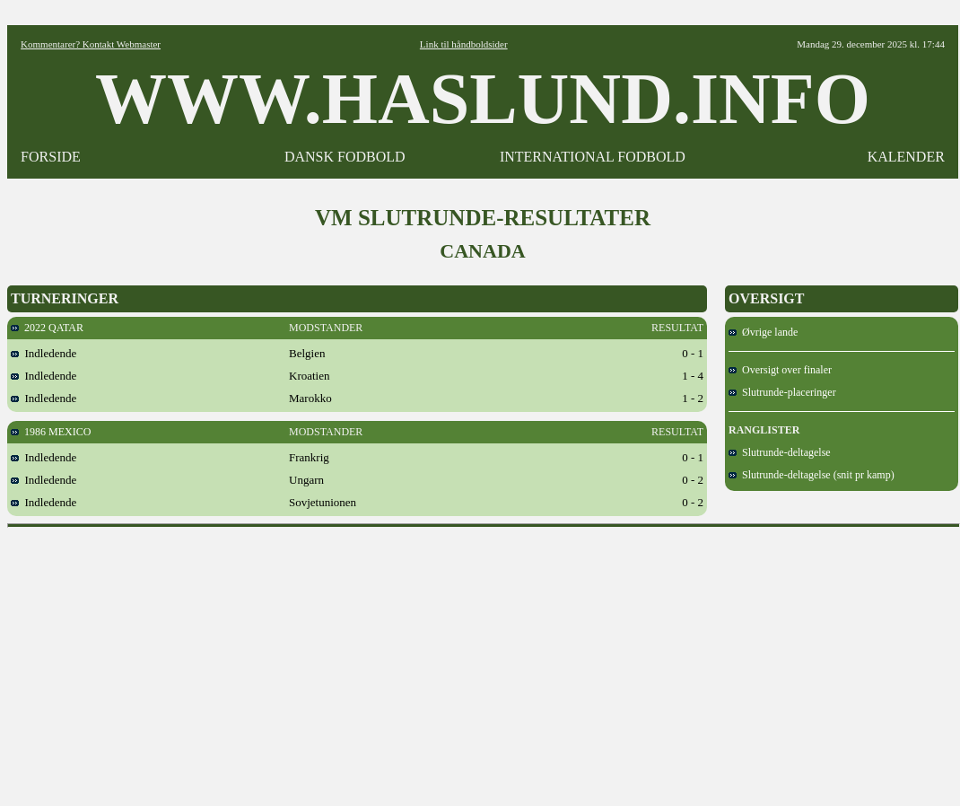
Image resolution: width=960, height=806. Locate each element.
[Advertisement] (484, 660)
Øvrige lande (763, 332)
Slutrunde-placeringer (782, 392)
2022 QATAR (47, 327)
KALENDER (906, 156)
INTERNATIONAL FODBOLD (592, 156)
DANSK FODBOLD (345, 156)
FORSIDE (51, 156)
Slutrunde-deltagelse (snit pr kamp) (812, 475)
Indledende (43, 353)
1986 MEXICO (51, 431)
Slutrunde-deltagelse (780, 452)
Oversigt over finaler (780, 370)
